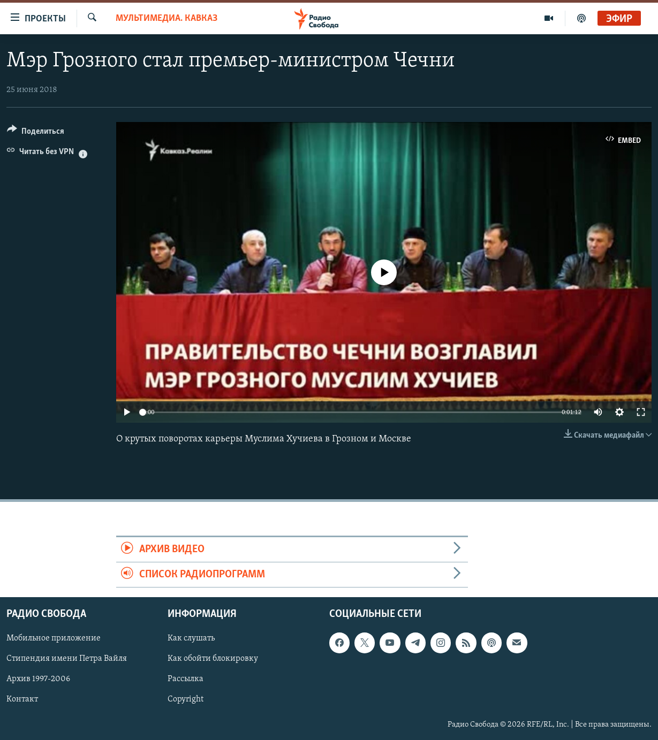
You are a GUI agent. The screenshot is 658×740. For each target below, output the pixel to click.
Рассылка (185, 679)
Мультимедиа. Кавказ (166, 18)
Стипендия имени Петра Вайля (66, 659)
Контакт (22, 700)
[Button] (35, 133)
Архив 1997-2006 (38, 679)
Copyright (185, 700)
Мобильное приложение (53, 639)
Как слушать (191, 639)
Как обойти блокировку (213, 659)
